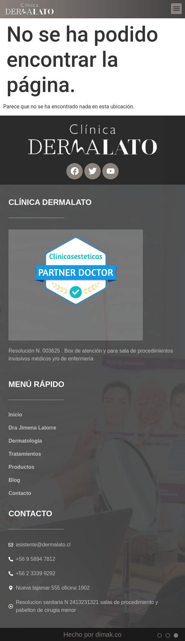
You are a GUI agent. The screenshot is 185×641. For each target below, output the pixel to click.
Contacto (19, 493)
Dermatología (25, 441)
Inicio (15, 414)
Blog (14, 480)
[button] (176, 6)
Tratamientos (24, 454)
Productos (21, 467)
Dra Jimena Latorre (32, 427)
